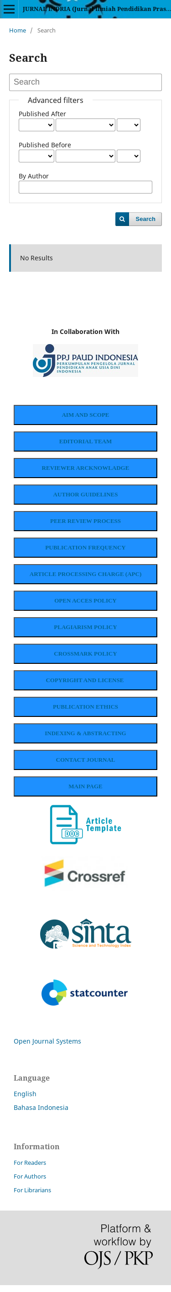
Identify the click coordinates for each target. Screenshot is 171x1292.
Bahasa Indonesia (41, 1114)
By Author (34, 176)
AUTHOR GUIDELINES (85, 496)
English (25, 1100)
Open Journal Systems (47, 1048)
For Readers (30, 1169)
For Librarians (32, 1197)
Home (17, 30)
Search (145, 218)
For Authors (30, 1183)
